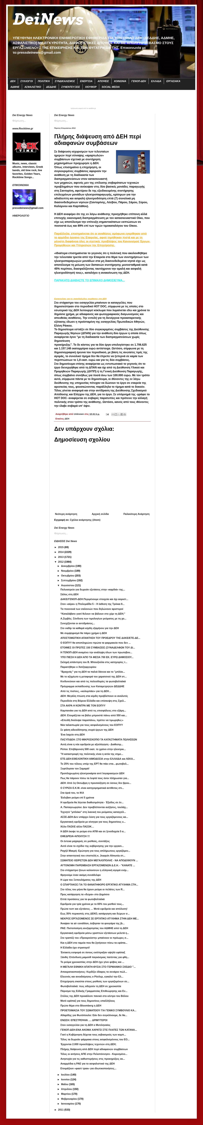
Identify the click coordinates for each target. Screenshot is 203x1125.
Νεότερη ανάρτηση (66, 514)
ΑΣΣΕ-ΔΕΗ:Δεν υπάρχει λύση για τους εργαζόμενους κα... (94, 817)
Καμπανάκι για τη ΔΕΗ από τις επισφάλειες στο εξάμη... (93, 710)
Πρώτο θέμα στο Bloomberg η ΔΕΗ (80, 1005)
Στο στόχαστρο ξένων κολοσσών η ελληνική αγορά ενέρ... (94, 870)
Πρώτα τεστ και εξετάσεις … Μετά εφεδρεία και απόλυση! (93, 909)
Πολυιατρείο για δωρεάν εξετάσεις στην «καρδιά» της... (92, 589)
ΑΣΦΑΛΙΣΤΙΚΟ (32, 87)
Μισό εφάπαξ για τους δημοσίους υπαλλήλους (87, 1001)
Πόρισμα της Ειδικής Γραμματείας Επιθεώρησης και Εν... (93, 991)
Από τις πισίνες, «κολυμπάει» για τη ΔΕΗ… (85, 691)
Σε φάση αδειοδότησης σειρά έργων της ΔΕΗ (86, 729)
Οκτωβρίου (68, 575)
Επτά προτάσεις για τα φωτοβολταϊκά (82, 899)
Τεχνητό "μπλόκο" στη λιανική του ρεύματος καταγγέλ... (93, 812)
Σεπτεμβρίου (69, 580)
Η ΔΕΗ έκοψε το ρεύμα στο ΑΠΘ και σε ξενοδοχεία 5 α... (93, 831)
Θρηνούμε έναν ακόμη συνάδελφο (80, 875)
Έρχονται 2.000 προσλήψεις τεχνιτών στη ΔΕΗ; (88, 1044)
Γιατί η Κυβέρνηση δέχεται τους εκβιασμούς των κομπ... (93, 1034)
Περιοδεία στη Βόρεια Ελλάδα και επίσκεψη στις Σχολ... (93, 700)
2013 (61, 557)
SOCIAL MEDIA (111, 87)
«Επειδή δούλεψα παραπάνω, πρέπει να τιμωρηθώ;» (91, 720)
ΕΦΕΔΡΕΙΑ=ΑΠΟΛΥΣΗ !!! (75, 836)
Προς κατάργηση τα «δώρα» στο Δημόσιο (84, 894)
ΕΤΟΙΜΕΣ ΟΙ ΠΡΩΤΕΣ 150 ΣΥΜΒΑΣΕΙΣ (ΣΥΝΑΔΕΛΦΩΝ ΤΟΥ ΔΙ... (97, 647)
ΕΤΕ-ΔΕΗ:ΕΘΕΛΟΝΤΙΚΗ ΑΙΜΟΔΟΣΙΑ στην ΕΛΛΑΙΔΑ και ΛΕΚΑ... (97, 758)
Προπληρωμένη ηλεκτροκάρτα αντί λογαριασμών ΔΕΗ (92, 773)
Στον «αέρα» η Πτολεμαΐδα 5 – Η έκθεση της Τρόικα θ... (92, 604)
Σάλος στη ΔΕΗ (69, 594)
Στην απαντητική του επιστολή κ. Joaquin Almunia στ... (92, 855)
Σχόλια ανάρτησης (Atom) (85, 520)
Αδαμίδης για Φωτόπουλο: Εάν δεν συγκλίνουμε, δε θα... (93, 1015)
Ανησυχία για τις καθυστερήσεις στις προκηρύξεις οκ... (92, 1059)
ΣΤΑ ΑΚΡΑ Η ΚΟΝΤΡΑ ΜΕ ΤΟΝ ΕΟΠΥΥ (83, 705)
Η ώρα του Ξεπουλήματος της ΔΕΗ (80, 879)
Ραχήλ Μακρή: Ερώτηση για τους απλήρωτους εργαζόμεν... (95, 850)
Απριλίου (67, 1089)
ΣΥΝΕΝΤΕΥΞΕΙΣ (70, 87)
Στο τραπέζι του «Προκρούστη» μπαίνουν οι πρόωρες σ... (94, 938)
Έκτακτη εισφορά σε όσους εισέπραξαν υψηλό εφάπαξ (92, 952)
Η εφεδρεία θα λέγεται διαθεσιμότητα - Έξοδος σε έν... (92, 802)
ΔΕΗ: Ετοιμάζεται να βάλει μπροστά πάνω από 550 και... (93, 715)
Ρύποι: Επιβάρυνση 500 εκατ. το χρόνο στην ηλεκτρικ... (93, 749)
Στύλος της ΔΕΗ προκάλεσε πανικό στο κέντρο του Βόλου (94, 996)
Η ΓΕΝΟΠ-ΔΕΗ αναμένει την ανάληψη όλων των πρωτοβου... (96, 652)
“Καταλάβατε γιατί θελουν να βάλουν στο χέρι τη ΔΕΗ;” (92, 613)
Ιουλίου (65, 1074)
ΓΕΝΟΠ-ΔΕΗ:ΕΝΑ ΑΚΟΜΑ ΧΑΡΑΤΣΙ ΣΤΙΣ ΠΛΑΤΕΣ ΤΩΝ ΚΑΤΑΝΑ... (98, 1030)
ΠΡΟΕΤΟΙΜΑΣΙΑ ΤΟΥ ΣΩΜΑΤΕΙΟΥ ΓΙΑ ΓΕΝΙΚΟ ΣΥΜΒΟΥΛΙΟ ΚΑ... (98, 1010)
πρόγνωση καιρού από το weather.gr (83, 108)
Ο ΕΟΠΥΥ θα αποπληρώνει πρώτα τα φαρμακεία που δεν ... (95, 642)
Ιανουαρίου (68, 1103)
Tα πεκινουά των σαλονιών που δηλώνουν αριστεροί (91, 609)
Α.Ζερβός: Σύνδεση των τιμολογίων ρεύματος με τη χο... (93, 618)
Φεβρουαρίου (69, 1099)
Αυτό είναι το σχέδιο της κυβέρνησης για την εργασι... (92, 846)
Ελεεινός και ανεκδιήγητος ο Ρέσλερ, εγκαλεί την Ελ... (91, 976)
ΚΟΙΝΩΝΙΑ (120, 81)
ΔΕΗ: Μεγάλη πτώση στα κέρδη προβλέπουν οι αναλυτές (94, 696)
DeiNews (47, 19)
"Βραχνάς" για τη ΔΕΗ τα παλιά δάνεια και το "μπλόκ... (92, 671)
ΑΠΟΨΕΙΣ (103, 81)
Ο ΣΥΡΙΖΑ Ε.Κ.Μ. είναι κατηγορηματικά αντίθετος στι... (92, 788)
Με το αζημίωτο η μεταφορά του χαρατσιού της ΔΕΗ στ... (93, 676)
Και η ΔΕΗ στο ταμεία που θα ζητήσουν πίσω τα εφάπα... (93, 942)
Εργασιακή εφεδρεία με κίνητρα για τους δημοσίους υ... (93, 821)
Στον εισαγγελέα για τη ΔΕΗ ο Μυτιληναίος (85, 1025)
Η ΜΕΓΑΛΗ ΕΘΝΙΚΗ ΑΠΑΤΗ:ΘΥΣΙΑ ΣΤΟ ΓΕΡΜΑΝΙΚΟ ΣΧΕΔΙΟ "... (98, 967)
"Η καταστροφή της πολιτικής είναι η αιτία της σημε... (91, 754)
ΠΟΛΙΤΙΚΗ (44, 81)
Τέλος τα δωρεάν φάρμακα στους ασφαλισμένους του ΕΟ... (95, 1039)
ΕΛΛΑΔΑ (156, 81)
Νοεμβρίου (67, 570)
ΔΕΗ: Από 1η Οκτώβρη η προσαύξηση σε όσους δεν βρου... (95, 783)
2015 (61, 547)
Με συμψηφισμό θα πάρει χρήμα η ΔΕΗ (83, 633)
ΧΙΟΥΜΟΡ (91, 87)
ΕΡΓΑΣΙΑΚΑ (173, 81)
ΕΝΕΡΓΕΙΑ (86, 81)
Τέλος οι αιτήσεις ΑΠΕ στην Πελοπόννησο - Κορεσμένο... (93, 1054)
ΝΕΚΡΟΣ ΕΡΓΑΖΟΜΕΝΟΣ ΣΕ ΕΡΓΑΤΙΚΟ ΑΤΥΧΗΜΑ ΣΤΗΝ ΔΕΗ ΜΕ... (99, 918)
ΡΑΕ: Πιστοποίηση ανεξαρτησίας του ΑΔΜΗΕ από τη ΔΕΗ (94, 928)
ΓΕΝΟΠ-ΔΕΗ (138, 81)
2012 (61, 561)
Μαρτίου (66, 1094)
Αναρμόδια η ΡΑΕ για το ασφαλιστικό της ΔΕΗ (87, 1063)
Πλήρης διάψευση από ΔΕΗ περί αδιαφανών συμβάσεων (94, 1049)
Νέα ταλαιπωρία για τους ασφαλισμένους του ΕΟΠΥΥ (91, 725)
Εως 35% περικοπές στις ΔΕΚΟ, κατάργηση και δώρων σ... (95, 913)
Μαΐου (65, 1084)
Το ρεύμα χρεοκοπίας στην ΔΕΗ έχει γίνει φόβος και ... (92, 962)
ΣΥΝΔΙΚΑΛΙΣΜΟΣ (65, 81)
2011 (61, 1109)
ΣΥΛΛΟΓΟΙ (26, 81)
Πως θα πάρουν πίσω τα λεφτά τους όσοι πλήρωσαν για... (94, 778)
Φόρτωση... (61, 120)
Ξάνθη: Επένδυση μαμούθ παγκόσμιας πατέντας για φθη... (94, 957)
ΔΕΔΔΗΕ (51, 87)
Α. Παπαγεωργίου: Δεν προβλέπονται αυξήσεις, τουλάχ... (94, 807)
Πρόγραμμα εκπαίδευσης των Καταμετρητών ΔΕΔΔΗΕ (92, 686)
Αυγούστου (68, 585)
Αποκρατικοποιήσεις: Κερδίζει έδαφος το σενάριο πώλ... (93, 971)
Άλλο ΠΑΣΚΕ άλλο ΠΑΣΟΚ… (77, 826)
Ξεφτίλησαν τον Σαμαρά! (74, 768)
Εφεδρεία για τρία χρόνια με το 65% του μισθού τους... (92, 904)
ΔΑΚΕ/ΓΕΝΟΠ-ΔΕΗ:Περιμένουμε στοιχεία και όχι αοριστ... (94, 599)
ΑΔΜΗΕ (14, 87)
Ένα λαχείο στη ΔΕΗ (72, 734)
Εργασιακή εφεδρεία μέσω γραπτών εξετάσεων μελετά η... (94, 933)
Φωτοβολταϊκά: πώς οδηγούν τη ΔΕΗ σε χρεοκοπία (90, 986)
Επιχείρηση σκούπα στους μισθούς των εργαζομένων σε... (94, 981)
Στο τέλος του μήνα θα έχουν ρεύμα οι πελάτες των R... (92, 889)
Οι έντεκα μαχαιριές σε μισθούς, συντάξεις (85, 841)
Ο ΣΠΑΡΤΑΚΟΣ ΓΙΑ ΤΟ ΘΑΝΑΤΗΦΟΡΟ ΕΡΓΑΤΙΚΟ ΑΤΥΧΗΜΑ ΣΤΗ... (99, 884)
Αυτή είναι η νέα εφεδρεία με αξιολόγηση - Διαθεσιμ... (91, 744)
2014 (61, 552)
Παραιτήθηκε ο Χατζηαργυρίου (78, 667)
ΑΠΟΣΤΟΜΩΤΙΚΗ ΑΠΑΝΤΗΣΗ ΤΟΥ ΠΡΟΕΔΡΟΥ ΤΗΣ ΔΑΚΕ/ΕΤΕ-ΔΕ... (100, 638)
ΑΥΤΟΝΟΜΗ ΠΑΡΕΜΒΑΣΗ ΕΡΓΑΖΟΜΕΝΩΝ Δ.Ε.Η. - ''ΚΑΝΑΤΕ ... (97, 865)
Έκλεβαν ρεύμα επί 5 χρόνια (77, 797)
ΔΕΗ (12, 81)
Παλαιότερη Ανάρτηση (136, 514)
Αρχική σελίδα (100, 514)
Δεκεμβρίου (68, 566)
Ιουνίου (65, 1079)
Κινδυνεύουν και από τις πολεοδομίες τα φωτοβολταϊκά (93, 681)
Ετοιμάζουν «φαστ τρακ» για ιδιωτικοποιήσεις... (88, 1068)
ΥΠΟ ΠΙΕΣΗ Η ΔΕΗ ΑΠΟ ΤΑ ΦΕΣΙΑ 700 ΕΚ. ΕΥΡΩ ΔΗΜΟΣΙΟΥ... (96, 657)
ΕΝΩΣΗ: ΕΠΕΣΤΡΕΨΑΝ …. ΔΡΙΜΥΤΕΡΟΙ (83, 1020)
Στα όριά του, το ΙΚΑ (72, 792)
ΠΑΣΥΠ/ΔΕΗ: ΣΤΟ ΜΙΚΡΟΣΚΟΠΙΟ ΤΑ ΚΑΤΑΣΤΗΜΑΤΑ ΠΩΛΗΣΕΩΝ (98, 739)
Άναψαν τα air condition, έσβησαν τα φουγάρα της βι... (92, 923)
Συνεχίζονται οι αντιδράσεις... (77, 623)
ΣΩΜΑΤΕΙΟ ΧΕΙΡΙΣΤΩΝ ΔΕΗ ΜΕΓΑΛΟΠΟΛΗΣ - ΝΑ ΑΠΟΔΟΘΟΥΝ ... (99, 860)
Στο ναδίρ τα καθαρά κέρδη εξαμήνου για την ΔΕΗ (89, 628)
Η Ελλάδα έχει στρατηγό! (75, 947)
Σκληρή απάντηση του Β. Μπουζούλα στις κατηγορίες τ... (93, 662)
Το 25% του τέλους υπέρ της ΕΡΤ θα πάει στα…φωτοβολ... (94, 763)
